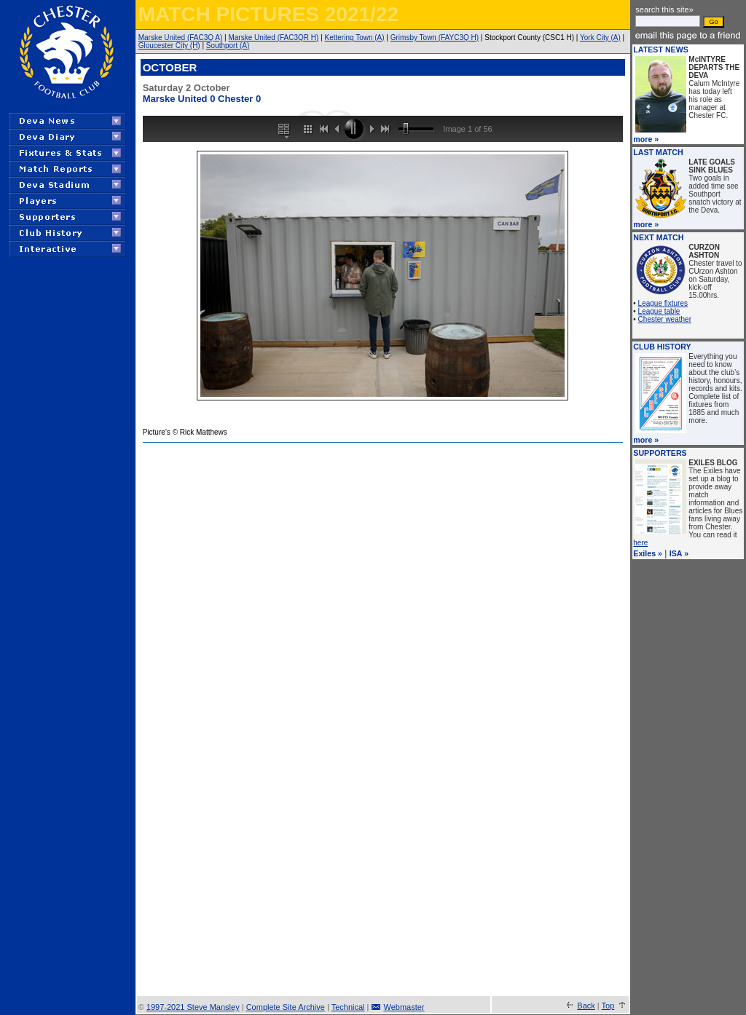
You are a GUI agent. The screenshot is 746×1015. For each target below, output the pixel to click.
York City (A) (600, 37)
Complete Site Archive (285, 1007)
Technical (348, 1007)
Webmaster (404, 1007)
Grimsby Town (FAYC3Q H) (434, 37)
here (640, 543)
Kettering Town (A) (355, 37)
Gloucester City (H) (169, 46)
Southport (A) (227, 46)
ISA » (679, 553)
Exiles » (647, 553)
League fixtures (663, 303)
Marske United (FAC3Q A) (180, 37)
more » (646, 139)
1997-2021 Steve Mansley (193, 1007)
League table (659, 311)
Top (608, 1005)
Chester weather (664, 319)
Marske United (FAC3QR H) (273, 37)
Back (585, 1005)
